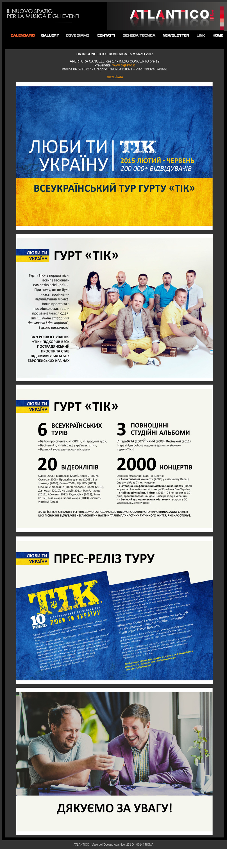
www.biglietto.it (123, 65)
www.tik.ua (114, 77)
